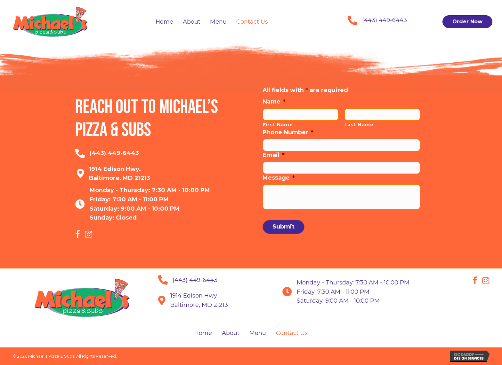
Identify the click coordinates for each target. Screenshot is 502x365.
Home (203, 333)
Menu (257, 333)
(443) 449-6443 (384, 20)
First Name (278, 125)
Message (279, 177)
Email (274, 155)
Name (274, 101)
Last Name (359, 125)
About (230, 333)
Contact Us (292, 333)
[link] (164, 22)
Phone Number (288, 132)
